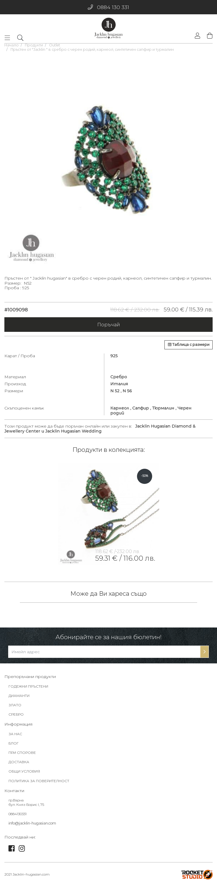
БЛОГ (13, 745)
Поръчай (108, 324)
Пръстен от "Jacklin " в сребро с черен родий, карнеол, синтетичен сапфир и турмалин (92, 49)
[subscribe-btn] (204, 654)
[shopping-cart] (208, 36)
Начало (11, 45)
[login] (197, 36)
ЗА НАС (15, 736)
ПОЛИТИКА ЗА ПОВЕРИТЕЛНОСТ (38, 783)
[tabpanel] (108, 160)
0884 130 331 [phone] (108, 7)
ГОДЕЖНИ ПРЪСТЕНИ (28, 688)
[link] (108, 514)
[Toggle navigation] (9, 37)
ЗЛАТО (14, 707)
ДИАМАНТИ (18, 697)
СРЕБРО (16, 716)
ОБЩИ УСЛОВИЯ (24, 773)
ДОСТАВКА (18, 764)
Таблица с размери (188, 344)
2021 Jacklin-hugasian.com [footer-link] (27, 876)
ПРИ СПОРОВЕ (22, 754)
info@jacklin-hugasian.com (32, 825)
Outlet (54, 45)
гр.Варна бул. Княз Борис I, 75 (26, 804)
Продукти (34, 45)
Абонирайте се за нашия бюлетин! (108, 639)
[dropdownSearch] (20, 37)
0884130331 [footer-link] (17, 816)
